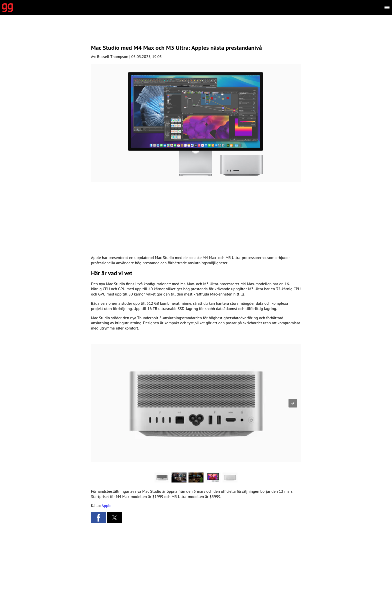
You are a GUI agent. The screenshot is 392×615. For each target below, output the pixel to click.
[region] (196, 34)
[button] (292, 403)
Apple (106, 505)
